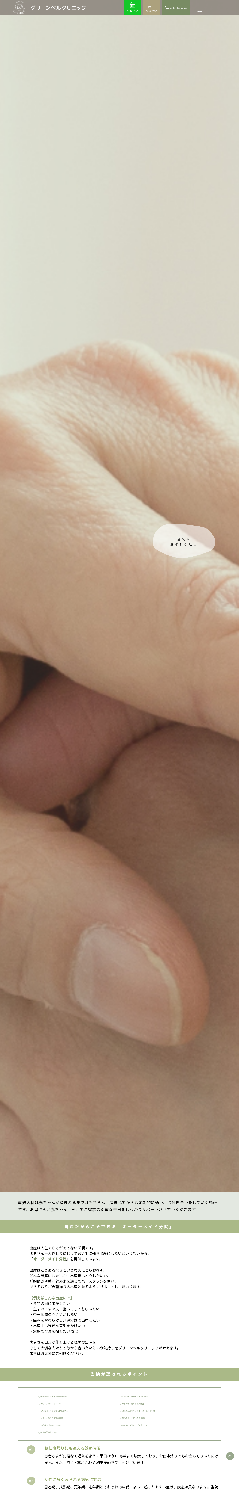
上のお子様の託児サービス (57, 1403)
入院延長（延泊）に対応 (56, 1425)
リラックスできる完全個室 (57, 1417)
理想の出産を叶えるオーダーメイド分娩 (146, 1410)
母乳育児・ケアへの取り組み (139, 1417)
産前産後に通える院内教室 (138, 1403)
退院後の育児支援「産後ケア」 (141, 1425)
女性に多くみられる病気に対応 (141, 1396)
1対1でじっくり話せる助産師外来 (61, 1410)
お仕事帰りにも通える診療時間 (59, 1396)
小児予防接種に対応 (53, 1432)
